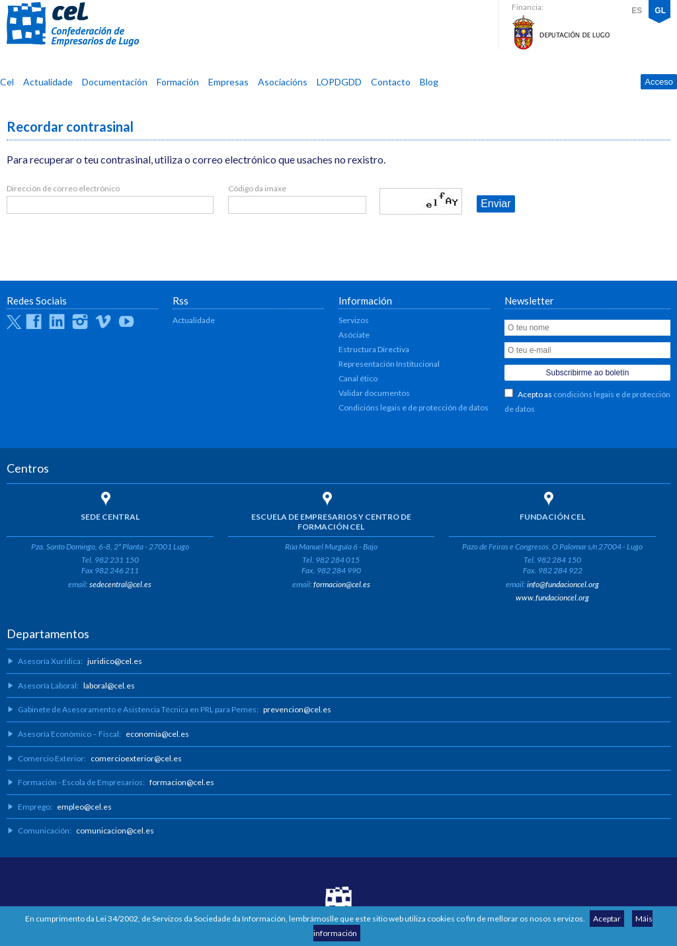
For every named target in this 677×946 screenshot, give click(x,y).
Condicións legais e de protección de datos (413, 407)
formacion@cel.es (341, 584)
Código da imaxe (257, 188)
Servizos (353, 320)
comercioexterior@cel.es (136, 758)
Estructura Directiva (373, 349)
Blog (429, 81)
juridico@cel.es (114, 661)
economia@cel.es (157, 734)
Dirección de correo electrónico (63, 188)
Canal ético (358, 378)
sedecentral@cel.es (120, 584)
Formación (178, 81)
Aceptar (607, 918)
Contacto (391, 81)
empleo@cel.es (84, 807)
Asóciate (354, 335)
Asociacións (282, 81)
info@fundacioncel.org (563, 584)
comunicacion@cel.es (115, 830)
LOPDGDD (339, 81)
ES (636, 10)
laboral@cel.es (109, 685)
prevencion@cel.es (297, 709)
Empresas (228, 81)
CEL (73, 24)
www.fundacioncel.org (552, 597)
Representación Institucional (389, 364)
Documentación (114, 81)
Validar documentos (374, 393)
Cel (7, 81)
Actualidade (48, 81)
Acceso (659, 82)
